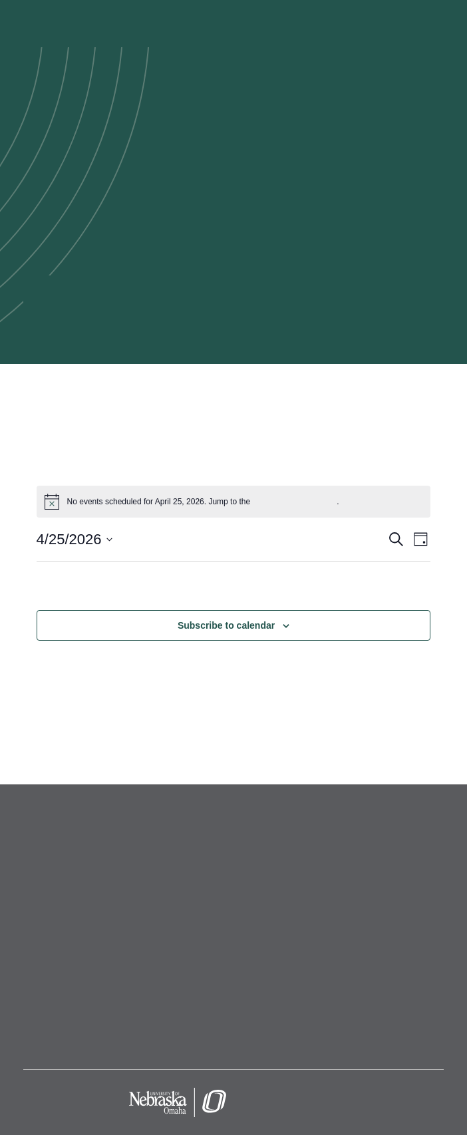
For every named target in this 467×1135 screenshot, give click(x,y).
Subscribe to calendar (226, 625)
